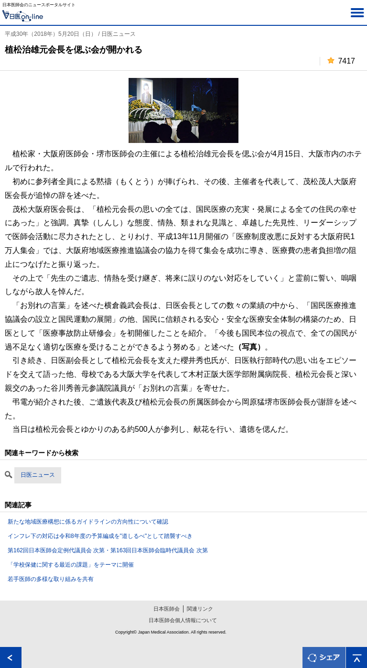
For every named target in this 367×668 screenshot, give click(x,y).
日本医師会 (166, 609)
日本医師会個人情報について (183, 620)
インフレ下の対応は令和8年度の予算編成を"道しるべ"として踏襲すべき (100, 536)
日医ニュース (38, 474)
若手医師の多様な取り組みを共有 (51, 579)
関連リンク (200, 609)
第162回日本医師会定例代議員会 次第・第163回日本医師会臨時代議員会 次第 (108, 550)
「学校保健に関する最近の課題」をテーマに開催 (71, 564)
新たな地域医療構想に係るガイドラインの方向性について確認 (88, 521)
